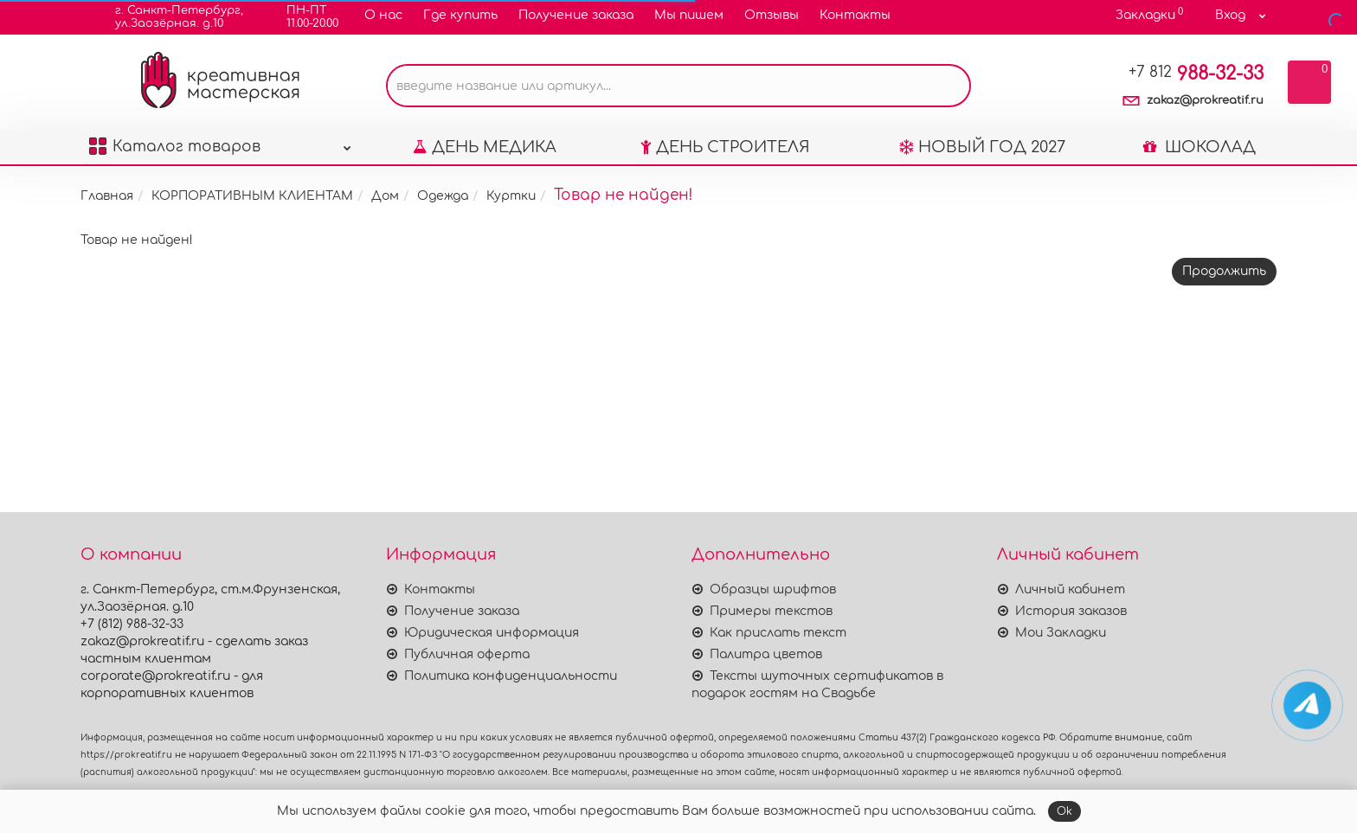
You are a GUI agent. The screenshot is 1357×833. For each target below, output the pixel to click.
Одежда (442, 195)
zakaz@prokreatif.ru (1205, 100)
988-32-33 (1196, 73)
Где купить (460, 15)
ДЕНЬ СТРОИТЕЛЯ (725, 147)
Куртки (511, 195)
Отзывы (771, 15)
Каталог (220, 142)
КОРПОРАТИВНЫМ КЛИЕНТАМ (252, 195)
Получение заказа (575, 15)
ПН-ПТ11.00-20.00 (301, 16)
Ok (1064, 811)
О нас (383, 15)
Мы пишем (689, 15)
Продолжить (1224, 271)
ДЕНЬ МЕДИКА (484, 147)
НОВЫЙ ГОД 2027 (982, 147)
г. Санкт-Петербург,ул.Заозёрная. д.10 (168, 16)
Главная (106, 195)
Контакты (855, 15)
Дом (385, 195)
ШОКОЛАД (1199, 147)
